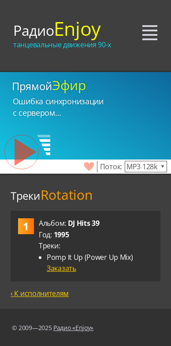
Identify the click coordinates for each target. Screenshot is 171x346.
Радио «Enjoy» (73, 327)
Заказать (61, 268)
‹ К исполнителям (40, 293)
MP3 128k (141, 166)
